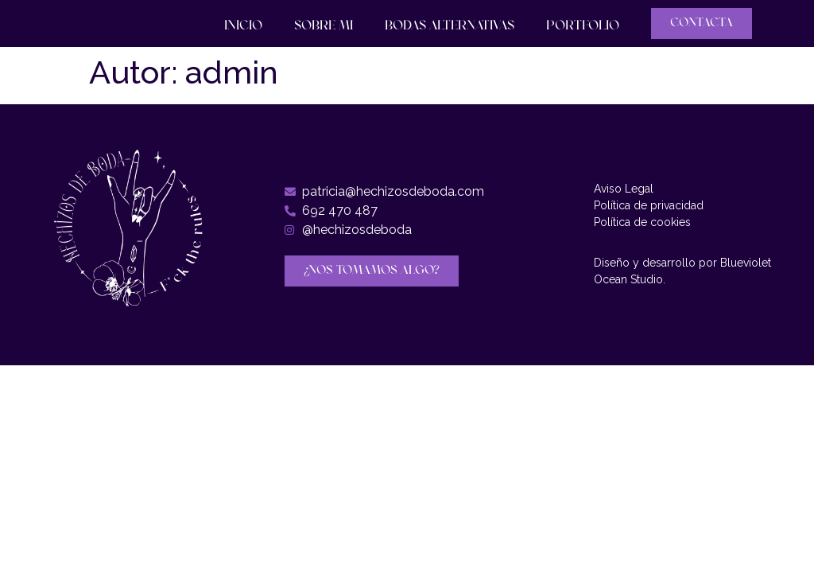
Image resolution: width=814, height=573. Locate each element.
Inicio (243, 26)
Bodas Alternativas (449, 26)
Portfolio (582, 26)
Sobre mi (323, 26)
